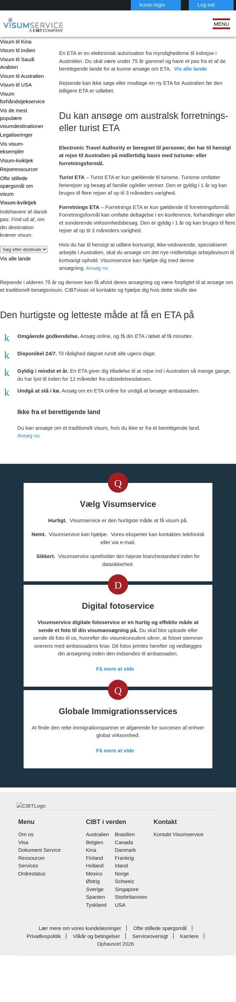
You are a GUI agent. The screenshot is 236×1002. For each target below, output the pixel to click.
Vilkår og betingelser (55, 992)
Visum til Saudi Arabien (15, 65)
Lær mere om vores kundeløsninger (59, 984)
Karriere (143, 992)
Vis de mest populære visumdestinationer (23, 116)
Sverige (94, 945)
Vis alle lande (13, 236)
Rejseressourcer (18, 155)
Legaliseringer (15, 128)
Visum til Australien (20, 77)
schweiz (124, 937)
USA (119, 960)
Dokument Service (38, 906)
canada (123, 898)
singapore (126, 945)
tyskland (96, 960)
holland (94, 922)
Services (27, 922)
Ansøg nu (198, 262)
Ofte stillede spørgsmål (135, 984)
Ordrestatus (31, 929)
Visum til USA (14, 86)
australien (97, 890)
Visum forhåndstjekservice (21, 99)
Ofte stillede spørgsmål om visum (22, 168)
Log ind (172, 4)
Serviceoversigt (106, 992)
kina (90, 906)
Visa (22, 898)
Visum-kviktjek (15, 146)
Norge (121, 929)
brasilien (124, 890)
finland (94, 914)
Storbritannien (130, 953)
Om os (25, 890)
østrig (93, 937)
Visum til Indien (16, 52)
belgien (94, 898)
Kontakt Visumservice (177, 890)
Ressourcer (30, 914)
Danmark (124, 906)
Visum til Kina (14, 43)
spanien (94, 953)
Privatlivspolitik (187, 984)
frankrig (124, 914)
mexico (93, 929)
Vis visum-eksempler (22, 137)
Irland (121, 922)
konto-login (119, 4)
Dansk (213, 4)
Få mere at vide (115, 764)
